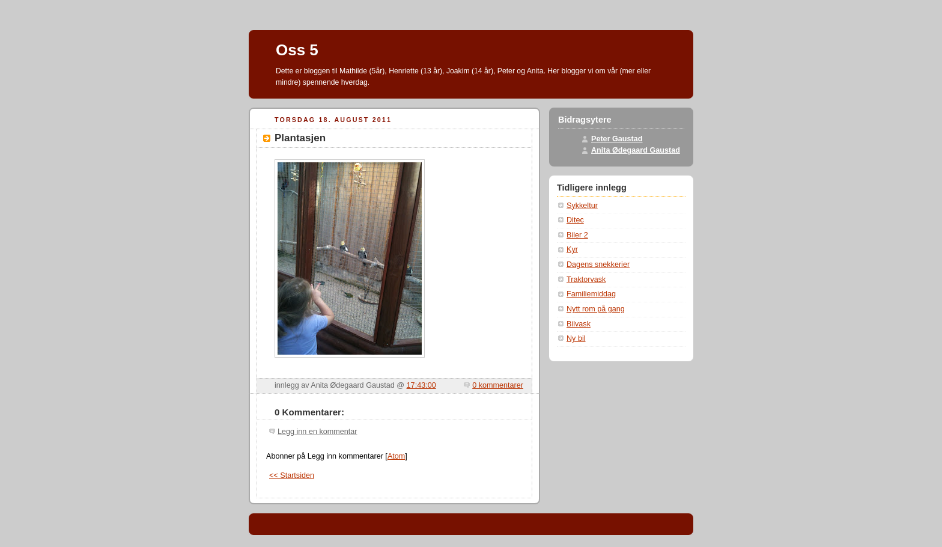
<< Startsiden (291, 475)
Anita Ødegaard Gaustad (635, 150)
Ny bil (576, 338)
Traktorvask (586, 279)
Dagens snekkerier (598, 264)
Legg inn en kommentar (317, 431)
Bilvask (579, 324)
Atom (396, 456)
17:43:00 (421, 385)
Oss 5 (297, 50)
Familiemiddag (591, 294)
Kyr (572, 249)
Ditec (575, 220)
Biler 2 (577, 235)
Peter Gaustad (617, 139)
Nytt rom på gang (596, 309)
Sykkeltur (582, 205)
